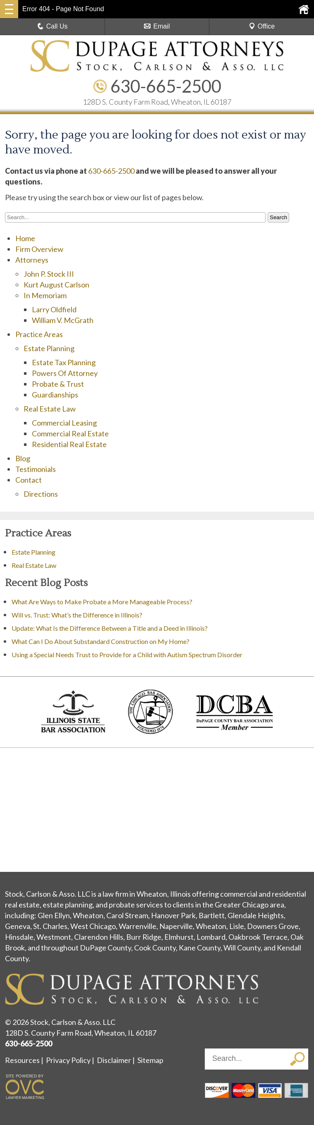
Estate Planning (49, 348)
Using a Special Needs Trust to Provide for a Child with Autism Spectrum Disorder (127, 654)
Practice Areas (39, 334)
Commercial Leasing (64, 422)
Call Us (52, 26)
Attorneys (31, 259)
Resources (22, 1060)
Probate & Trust (58, 383)
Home (25, 238)
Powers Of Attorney (65, 373)
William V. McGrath (62, 320)
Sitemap (150, 1060)
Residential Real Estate (69, 444)
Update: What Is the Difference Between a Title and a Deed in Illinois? (110, 628)
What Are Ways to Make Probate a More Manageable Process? (102, 602)
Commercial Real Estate (70, 433)
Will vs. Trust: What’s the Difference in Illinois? (77, 615)
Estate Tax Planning (64, 362)
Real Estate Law (50, 408)
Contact (28, 479)
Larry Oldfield (54, 309)
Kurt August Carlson (56, 284)
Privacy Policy (68, 1060)
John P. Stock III (49, 273)
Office (262, 26)
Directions (41, 493)
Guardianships (55, 394)
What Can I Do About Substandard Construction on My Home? (101, 641)
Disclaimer (114, 1060)
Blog (22, 458)
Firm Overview (39, 249)
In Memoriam (45, 295)
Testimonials (35, 469)
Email (157, 26)
